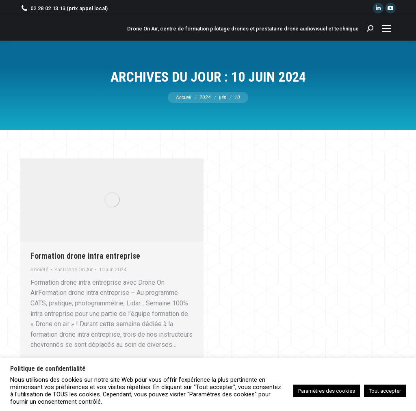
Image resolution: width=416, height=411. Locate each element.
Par (73, 269)
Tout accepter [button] (385, 391)
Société (39, 269)
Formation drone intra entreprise (85, 256)
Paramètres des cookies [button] (326, 391)
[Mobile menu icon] (386, 28)
